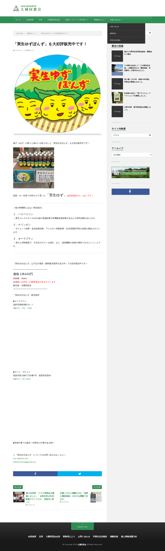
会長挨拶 (29, 20)
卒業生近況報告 (100, 536)
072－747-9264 (23, 379)
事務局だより (99, 20)
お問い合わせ (115, 20)
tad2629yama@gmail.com (24, 462)
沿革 (40, 20)
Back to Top (82, 527)
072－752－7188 (24, 308)
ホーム (18, 20)
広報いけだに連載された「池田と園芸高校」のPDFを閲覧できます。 (74, 496)
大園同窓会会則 (54, 20)
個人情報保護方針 (129, 536)
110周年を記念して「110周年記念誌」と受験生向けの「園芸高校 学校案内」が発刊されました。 (137, 67)
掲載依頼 (114, 536)
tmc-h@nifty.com (20, 458)
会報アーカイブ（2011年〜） (77, 20)
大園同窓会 (82, 544)
